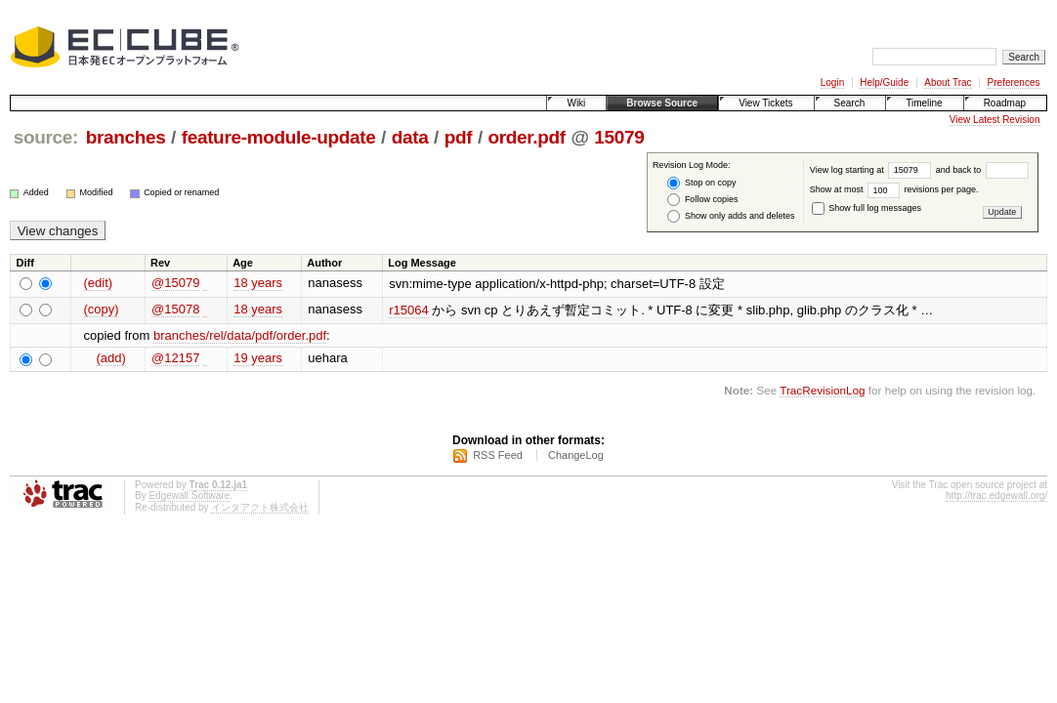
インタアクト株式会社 (260, 507)
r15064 (408, 310)
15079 (619, 137)
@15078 (175, 309)
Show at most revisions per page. (894, 189)
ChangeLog (576, 455)
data (410, 137)
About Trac (947, 82)
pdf (458, 137)
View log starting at (873, 170)
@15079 (175, 282)
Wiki (576, 103)
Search (850, 103)
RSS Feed (498, 455)
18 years (257, 282)
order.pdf (527, 137)
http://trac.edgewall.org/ (996, 495)
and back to (982, 170)
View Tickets (765, 103)
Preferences (1014, 82)
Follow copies (702, 199)
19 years (257, 358)
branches (126, 137)
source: (46, 137)
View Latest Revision (995, 119)
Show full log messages (866, 208)
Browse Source (662, 103)
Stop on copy (701, 183)
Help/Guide (884, 82)
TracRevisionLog (822, 390)
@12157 (175, 358)
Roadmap (1005, 103)
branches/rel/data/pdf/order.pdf (239, 335)
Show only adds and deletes (730, 216)
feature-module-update (279, 137)
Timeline (924, 103)
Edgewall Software (189, 495)
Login (832, 82)
